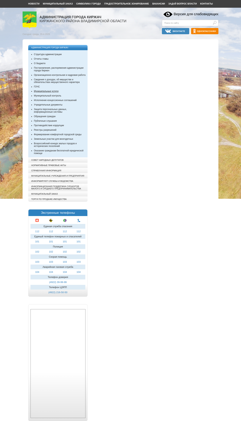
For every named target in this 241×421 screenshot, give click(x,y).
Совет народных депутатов (47, 160)
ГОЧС (37, 86)
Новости (34, 3)
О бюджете (40, 63)
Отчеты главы (41, 59)
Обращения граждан (45, 116)
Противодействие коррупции (49, 125)
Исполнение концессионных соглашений (55, 100)
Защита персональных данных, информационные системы (50, 110)
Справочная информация (46, 170)
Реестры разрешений (45, 130)
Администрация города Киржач (49, 47)
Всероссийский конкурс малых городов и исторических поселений (55, 144)
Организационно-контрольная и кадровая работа (59, 75)
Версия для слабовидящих (196, 14)
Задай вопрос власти (182, 3)
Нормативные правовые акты (48, 165)
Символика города (88, 3)
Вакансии (158, 3)
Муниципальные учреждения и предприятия (57, 176)
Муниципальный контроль (47, 95)
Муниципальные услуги (46, 91)
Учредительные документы (48, 104)
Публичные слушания (45, 121)
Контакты (206, 3)
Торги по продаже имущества (49, 199)
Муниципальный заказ (58, 3)
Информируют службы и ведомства (52, 181)
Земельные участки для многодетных (53, 139)
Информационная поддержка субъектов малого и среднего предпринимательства (56, 187)
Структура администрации (48, 54)
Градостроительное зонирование (126, 3)
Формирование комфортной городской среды (58, 134)
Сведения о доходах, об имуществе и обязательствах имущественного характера (57, 80)
